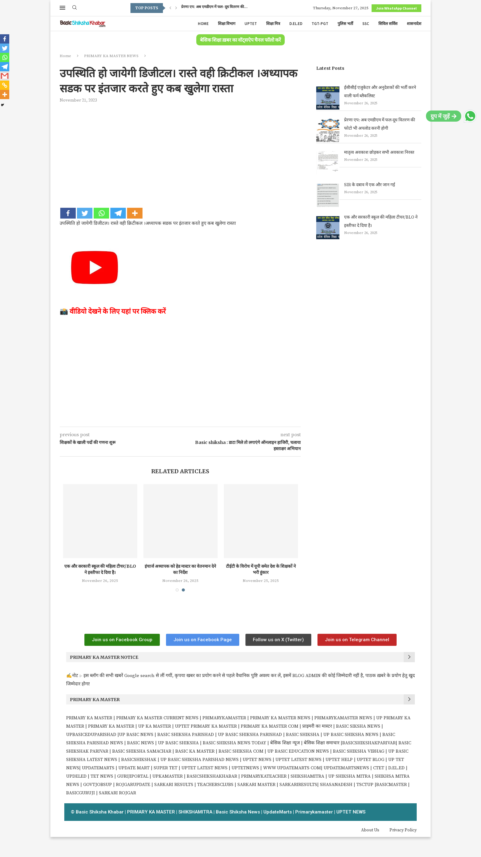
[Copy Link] (4, 85)
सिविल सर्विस (388, 23)
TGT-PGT (320, 23)
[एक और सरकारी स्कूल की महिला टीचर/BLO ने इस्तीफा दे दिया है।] (327, 227)
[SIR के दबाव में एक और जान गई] (327, 195)
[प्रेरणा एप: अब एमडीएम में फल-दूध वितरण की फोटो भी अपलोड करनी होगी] (327, 130)
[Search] (74, 8)
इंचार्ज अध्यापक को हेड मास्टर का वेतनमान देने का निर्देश (183, 569)
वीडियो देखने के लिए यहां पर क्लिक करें (118, 311)
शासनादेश (414, 23)
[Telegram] (118, 213)
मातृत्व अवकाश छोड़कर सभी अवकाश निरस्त (379, 152)
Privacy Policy (403, 830)
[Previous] (170, 8)
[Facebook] (68, 213)
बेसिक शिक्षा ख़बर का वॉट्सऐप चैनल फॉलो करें (240, 40)
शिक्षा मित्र (273, 23)
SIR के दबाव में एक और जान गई (369, 185)
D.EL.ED (295, 23)
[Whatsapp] (101, 213)
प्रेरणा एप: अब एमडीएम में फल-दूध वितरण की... (214, 8)
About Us (370, 830)
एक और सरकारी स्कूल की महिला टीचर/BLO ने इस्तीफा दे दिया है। (102, 569)
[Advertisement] (180, 154)
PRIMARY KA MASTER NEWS (111, 55)
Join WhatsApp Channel (396, 8)
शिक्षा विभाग (226, 23)
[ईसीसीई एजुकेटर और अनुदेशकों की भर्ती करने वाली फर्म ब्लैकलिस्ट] (327, 98)
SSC (365, 23)
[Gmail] (4, 76)
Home (203, 23)
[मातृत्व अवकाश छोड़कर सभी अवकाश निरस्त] (327, 162)
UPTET (251, 23)
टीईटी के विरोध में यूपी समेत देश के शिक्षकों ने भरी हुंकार (263, 569)
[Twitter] (84, 213)
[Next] (176, 8)
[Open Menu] (62, 7)
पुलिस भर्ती (345, 23)
